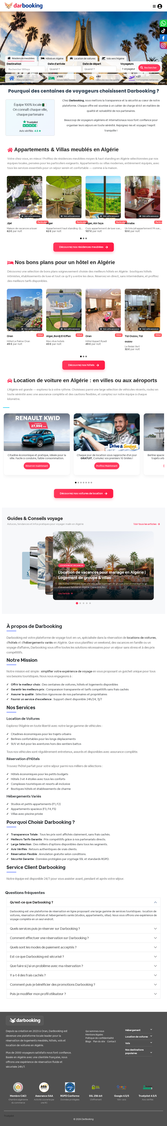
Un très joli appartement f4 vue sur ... (143, 228)
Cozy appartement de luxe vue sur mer (103, 228)
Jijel (9, 223)
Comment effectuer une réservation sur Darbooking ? (49, 938)
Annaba (130, 223)
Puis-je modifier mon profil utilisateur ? (38, 994)
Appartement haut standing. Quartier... (64, 228)
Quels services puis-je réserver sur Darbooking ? (45, 929)
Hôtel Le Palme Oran (18, 341)
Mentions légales (94, 1034)
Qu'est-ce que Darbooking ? (31, 902)
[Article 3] (83, 603)
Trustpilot (9, 1115)
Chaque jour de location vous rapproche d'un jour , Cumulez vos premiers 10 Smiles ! (107, 456)
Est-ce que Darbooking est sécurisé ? (37, 956)
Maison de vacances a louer (22, 228)
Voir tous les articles (146, 524)
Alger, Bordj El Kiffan (58, 336)
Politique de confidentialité (99, 1038)
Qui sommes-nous (94, 1031)
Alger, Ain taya (94, 223)
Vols (138, 1043)
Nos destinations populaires (138, 1051)
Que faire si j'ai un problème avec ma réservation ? (46, 966)
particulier (42, 222)
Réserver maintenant (37, 465)
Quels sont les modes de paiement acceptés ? (43, 947)
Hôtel (40, 335)
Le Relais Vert (132, 346)
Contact (111, 1041)
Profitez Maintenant (106, 465)
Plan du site (99, 1041)
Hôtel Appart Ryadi (96, 341)
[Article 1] (77, 603)
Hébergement (138, 1030)
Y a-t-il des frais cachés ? (28, 975)
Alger (49, 223)
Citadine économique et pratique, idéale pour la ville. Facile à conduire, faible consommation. (37, 456)
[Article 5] (90, 603)
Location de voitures (138, 1036)
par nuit (14, 231)
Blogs (88, 1041)
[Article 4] (87, 603)
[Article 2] (80, 603)
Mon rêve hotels (55, 341)
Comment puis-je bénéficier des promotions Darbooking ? (52, 984)
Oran (10, 336)
